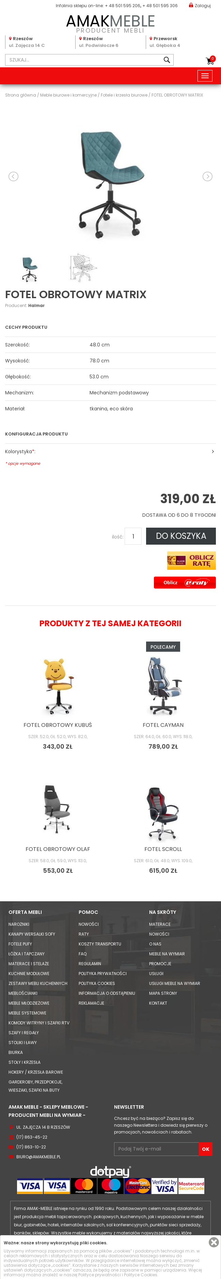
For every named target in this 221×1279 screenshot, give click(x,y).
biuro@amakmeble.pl (38, 1157)
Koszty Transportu (100, 944)
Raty (84, 934)
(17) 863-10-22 (31, 1147)
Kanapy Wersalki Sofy (32, 934)
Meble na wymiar (167, 954)
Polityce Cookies (140, 1275)
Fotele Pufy (20, 944)
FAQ (82, 954)
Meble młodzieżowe (29, 1003)
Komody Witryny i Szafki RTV (39, 1023)
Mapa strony (163, 993)
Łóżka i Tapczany (27, 954)
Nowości (89, 924)
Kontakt (158, 1003)
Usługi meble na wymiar (174, 983)
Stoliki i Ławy (23, 1042)
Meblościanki (23, 993)
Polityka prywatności (103, 973)
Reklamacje (91, 1003)
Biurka (16, 1052)
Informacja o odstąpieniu (107, 993)
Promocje (160, 964)
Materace (160, 924)
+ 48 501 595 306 (160, 5)
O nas (155, 944)
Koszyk (213, 58)
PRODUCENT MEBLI (110, 22)
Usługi (156, 973)
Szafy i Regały (24, 1033)
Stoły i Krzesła (25, 1062)
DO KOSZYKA (181, 536)
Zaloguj (200, 5)
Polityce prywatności (99, 1275)
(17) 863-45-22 (31, 1137)
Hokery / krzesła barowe (36, 1072)
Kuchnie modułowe (29, 973)
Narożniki (19, 924)
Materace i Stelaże (29, 964)
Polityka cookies (97, 983)
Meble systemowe (27, 1013)
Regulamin (90, 964)
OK (205, 1149)
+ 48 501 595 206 (122, 5)
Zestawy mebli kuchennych (38, 983)
